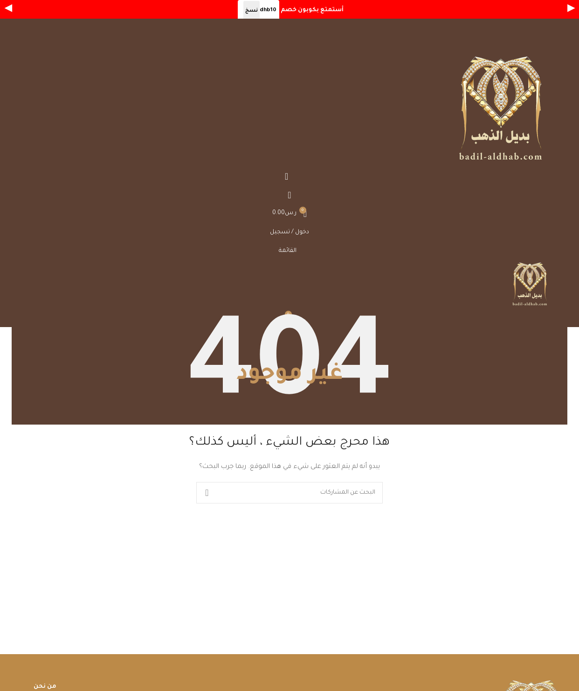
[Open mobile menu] (289, 42)
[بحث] (289, 176)
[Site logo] (504, 109)
